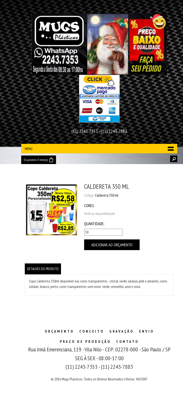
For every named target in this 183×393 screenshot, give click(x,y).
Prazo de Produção (85, 341)
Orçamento (59, 331)
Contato (127, 341)
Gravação (121, 331)
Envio (146, 331)
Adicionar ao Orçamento (111, 244)
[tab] (43, 268)
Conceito (91, 331)
